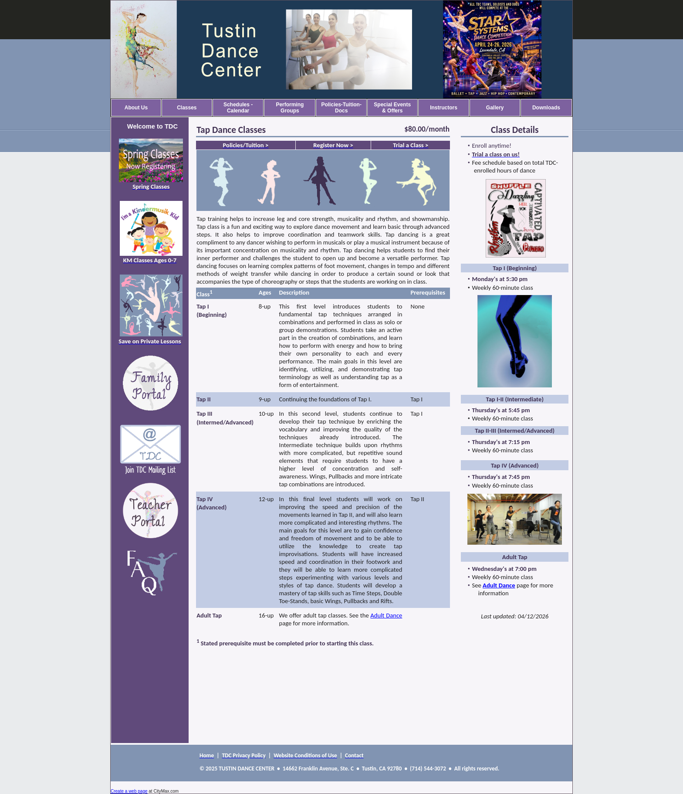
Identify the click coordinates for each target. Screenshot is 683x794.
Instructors (443, 108)
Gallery (495, 108)
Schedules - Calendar (238, 108)
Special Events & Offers (392, 108)
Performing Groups (290, 108)
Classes (186, 108)
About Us (136, 108)
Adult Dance (386, 615)
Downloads (546, 108)
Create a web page (129, 791)
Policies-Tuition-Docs (341, 108)
